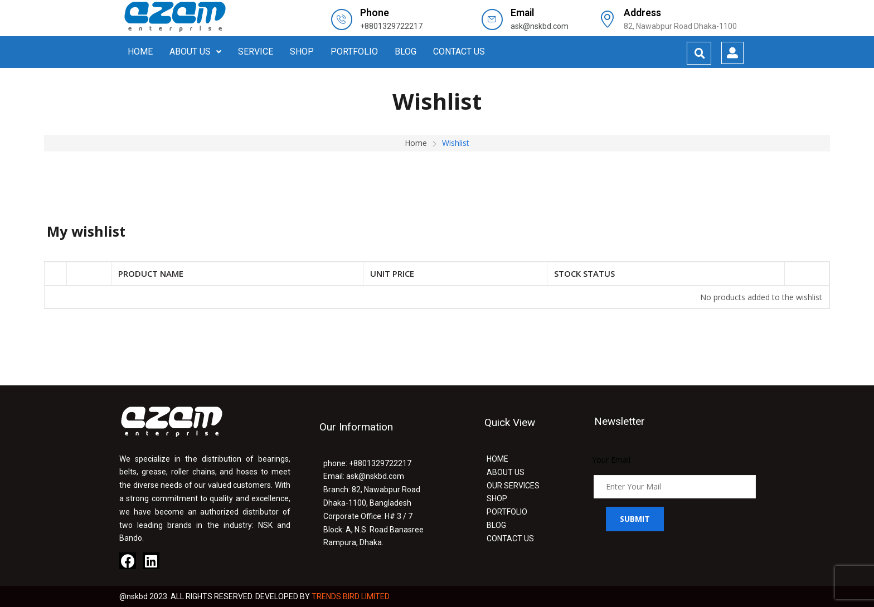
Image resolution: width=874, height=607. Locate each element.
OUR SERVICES (513, 485)
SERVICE (255, 51)
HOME (140, 51)
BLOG (405, 51)
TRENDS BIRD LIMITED (351, 596)
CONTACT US (459, 51)
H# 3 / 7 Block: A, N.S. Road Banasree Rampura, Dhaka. (373, 529)
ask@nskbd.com (540, 26)
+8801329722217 (391, 26)
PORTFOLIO (354, 51)
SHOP (302, 51)
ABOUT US (195, 51)
